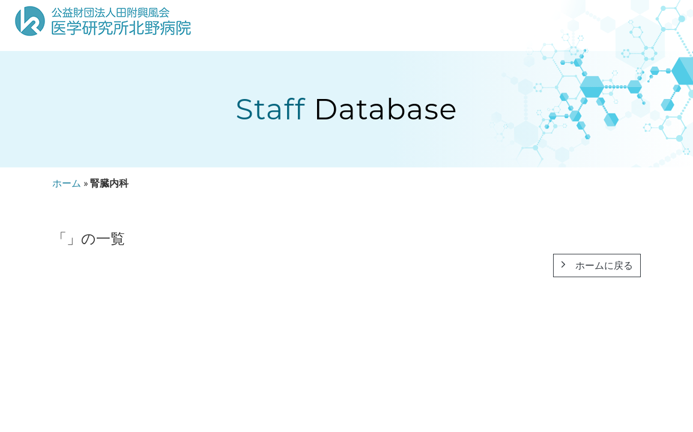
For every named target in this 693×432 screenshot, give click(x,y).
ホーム (66, 183)
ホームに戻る (597, 265)
